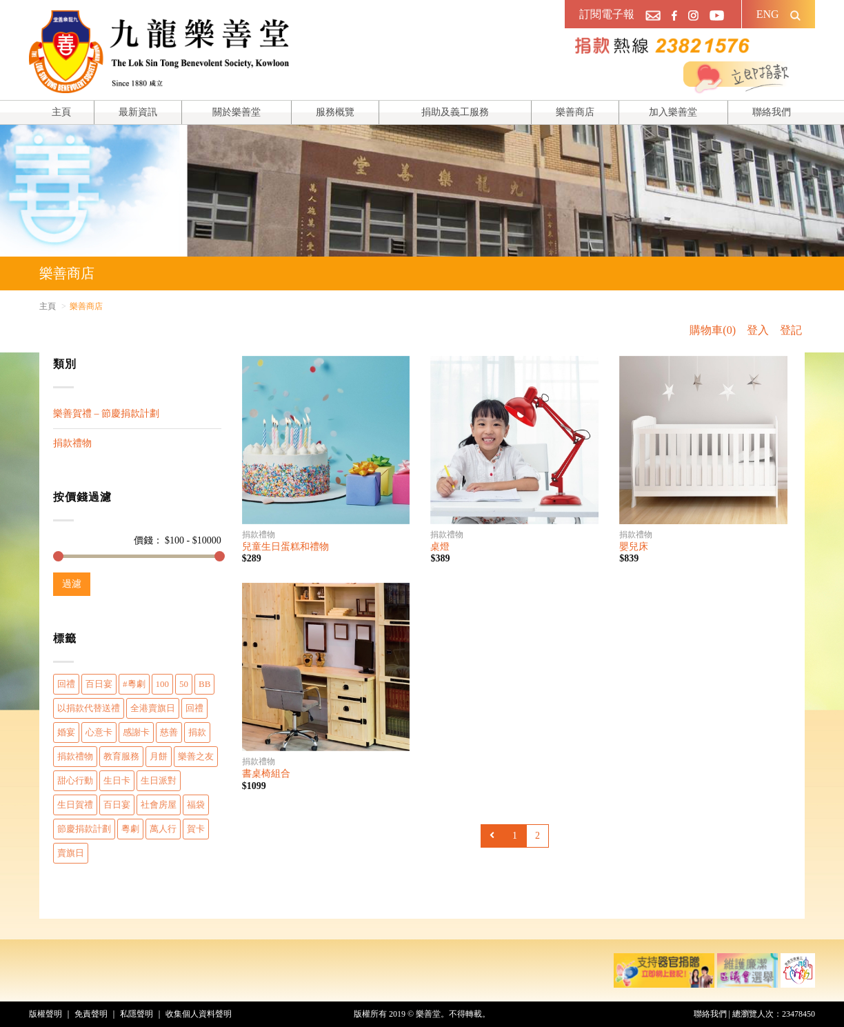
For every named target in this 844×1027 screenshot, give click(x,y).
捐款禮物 (72, 443)
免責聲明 (91, 1014)
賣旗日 (70, 853)
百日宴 (99, 684)
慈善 (169, 732)
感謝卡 (136, 732)
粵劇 (130, 829)
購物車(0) (713, 330)
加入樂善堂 (673, 112)
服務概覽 (335, 112)
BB (204, 684)
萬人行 (163, 829)
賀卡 (196, 829)
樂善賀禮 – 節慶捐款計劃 (106, 413)
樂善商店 (575, 112)
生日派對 (159, 780)
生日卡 (116, 780)
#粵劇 (134, 684)
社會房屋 (159, 804)
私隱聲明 (136, 1014)
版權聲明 (45, 1014)
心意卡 (99, 732)
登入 (758, 330)
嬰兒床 (633, 546)
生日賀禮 (75, 804)
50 (183, 684)
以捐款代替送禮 (88, 708)
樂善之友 (196, 756)
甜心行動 (75, 780)
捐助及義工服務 (455, 112)
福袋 (196, 804)
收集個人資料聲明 (198, 1014)
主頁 (61, 112)
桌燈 (440, 546)
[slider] (58, 556)
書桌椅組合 (266, 773)
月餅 (159, 756)
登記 (791, 330)
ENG (767, 14)
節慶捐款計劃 (84, 829)
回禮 (66, 684)
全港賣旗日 (152, 708)
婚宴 (66, 732)
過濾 (71, 584)
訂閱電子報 (606, 14)
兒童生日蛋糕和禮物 (285, 546)
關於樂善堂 (236, 112)
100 (163, 684)
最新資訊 (138, 112)
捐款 (197, 732)
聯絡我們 (771, 112)
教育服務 (121, 756)
